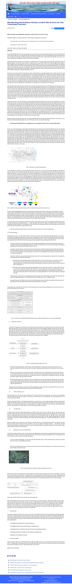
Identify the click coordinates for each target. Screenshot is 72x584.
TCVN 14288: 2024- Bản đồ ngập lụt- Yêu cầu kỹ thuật (19, 570)
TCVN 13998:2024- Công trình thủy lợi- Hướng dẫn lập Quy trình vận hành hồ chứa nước (26, 572)
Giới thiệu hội (51, 13)
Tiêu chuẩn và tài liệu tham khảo (38, 13)
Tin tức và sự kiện (15, 13)
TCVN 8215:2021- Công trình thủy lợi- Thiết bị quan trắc (20, 567)
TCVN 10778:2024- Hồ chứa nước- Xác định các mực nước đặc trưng (22, 565)
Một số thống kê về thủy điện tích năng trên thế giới (19, 560)
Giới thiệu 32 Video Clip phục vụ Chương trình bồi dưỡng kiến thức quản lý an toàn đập (25, 562)
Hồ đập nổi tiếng (25, 13)
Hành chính (10, 16)
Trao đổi (58, 13)
